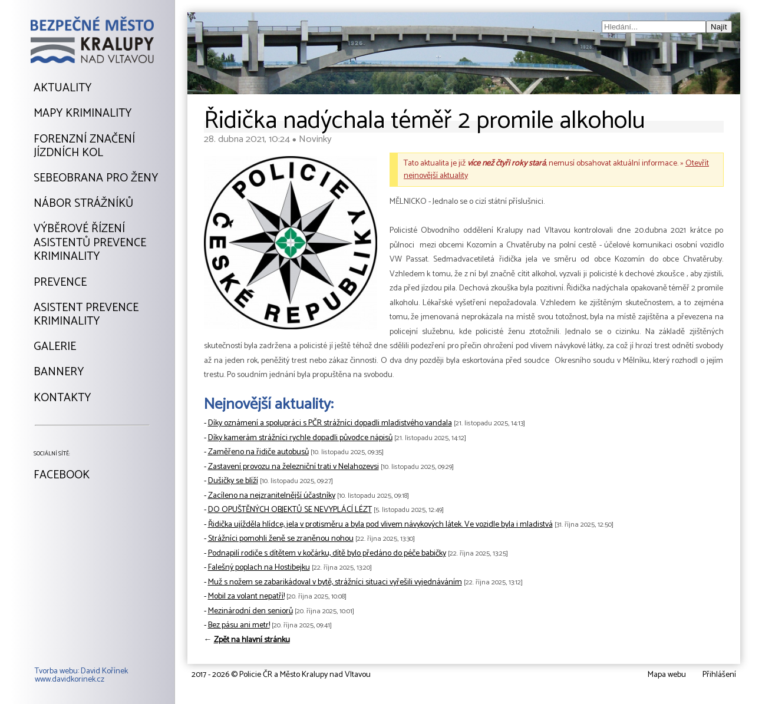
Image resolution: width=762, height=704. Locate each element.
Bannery (59, 372)
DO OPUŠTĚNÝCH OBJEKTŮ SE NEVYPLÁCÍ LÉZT (290, 510)
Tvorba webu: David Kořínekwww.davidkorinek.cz (81, 675)
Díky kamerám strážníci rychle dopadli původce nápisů (300, 438)
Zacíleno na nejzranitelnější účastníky (271, 496)
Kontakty (62, 398)
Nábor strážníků (83, 204)
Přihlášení (719, 675)
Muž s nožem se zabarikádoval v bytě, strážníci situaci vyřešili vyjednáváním (335, 582)
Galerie (55, 347)
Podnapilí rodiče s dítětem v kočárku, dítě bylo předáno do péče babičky (327, 553)
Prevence (60, 283)
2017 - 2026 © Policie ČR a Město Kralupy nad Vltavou (281, 675)
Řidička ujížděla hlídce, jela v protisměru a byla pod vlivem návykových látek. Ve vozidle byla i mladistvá (380, 524)
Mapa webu (667, 675)
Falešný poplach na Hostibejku (259, 567)
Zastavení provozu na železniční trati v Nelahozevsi (293, 467)
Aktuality (62, 88)
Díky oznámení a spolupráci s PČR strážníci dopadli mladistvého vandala (330, 423)
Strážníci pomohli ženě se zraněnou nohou (281, 539)
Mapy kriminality (82, 114)
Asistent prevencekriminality (86, 315)
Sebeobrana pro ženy (96, 178)
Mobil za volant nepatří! (246, 596)
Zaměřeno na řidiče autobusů (258, 452)
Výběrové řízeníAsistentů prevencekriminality (90, 243)
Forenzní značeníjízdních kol (84, 146)
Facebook (62, 475)
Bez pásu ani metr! (239, 625)
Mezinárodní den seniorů (250, 611)
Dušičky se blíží (233, 481)
